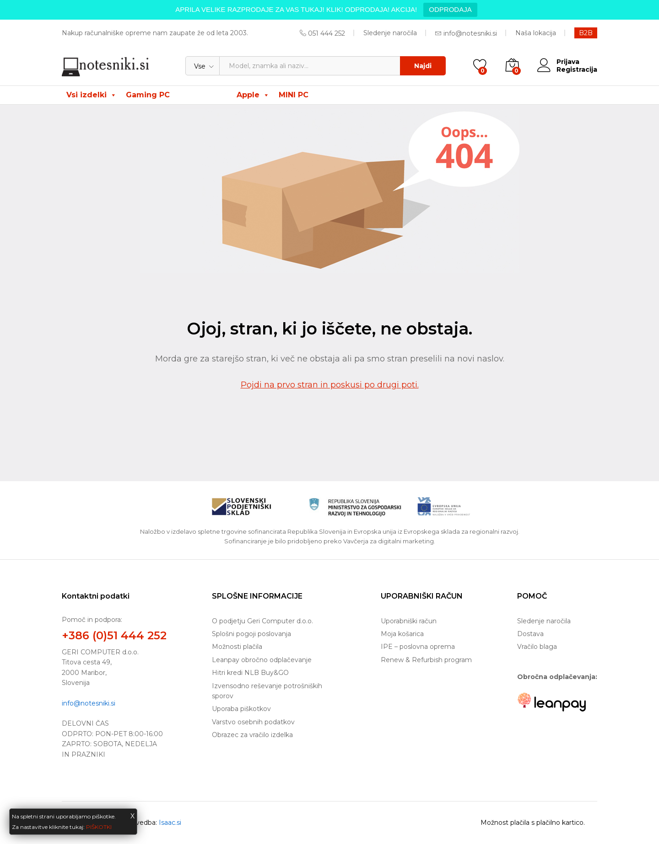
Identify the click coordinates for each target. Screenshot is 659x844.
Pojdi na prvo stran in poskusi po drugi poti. (330, 385)
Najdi (423, 66)
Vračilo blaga (537, 646)
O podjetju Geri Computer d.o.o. (262, 621)
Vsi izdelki (91, 94)
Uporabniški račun (409, 621)
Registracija (576, 70)
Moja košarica (402, 634)
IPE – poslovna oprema (418, 646)
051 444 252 (326, 33)
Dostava (530, 634)
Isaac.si (170, 822)
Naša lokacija (535, 33)
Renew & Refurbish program (426, 660)
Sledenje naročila (390, 33)
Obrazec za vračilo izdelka (252, 735)
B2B (586, 33)
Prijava (558, 62)
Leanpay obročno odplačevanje (262, 660)
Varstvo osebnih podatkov (253, 722)
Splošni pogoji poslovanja (251, 634)
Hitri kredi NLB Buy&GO (250, 673)
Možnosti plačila (237, 646)
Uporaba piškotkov (241, 709)
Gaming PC (148, 94)
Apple (253, 94)
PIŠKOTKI (99, 826)
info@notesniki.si (470, 33)
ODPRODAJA (450, 9)
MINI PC (293, 94)
